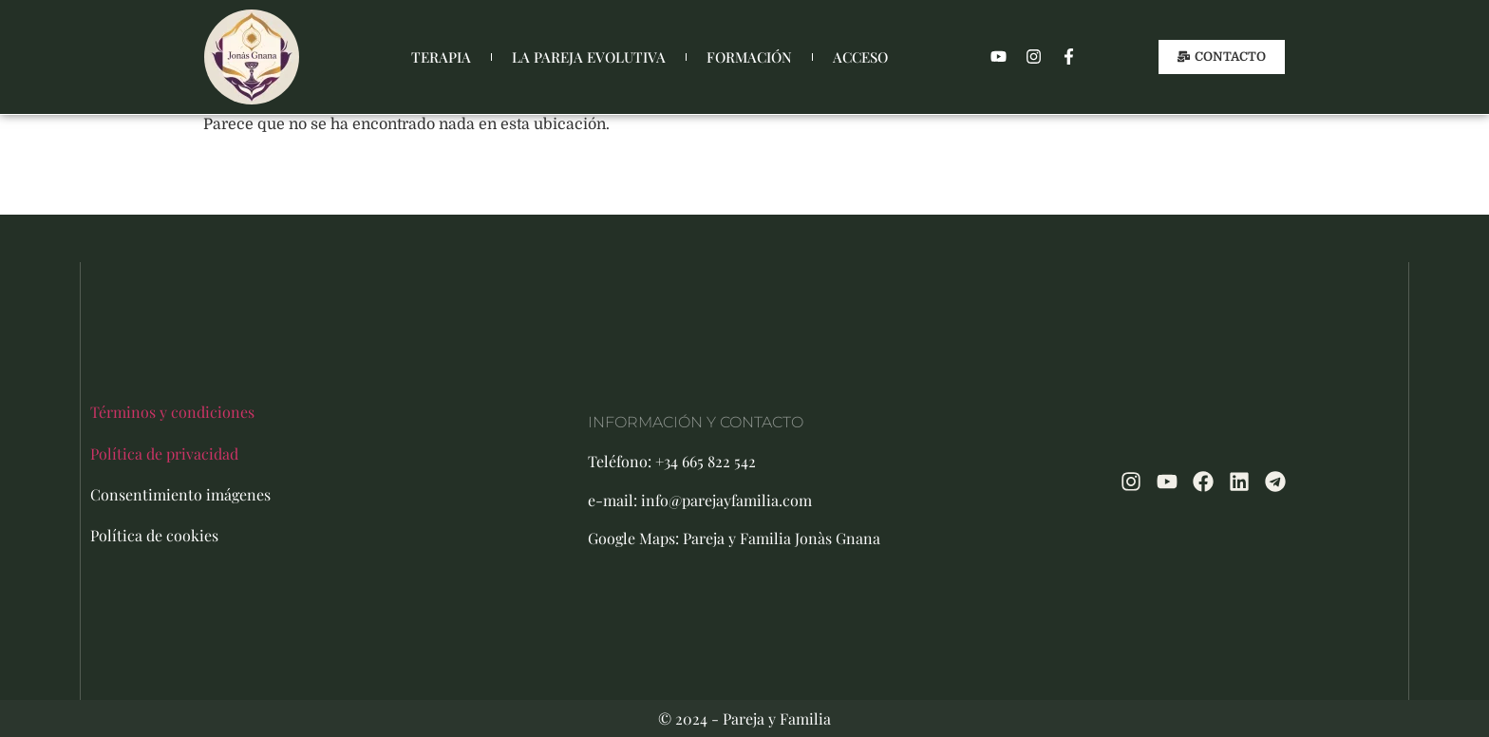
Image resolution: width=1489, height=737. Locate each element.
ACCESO (860, 56)
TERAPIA (441, 56)
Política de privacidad (164, 453)
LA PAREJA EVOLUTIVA (589, 56)
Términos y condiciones (172, 412)
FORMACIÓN (749, 56)
